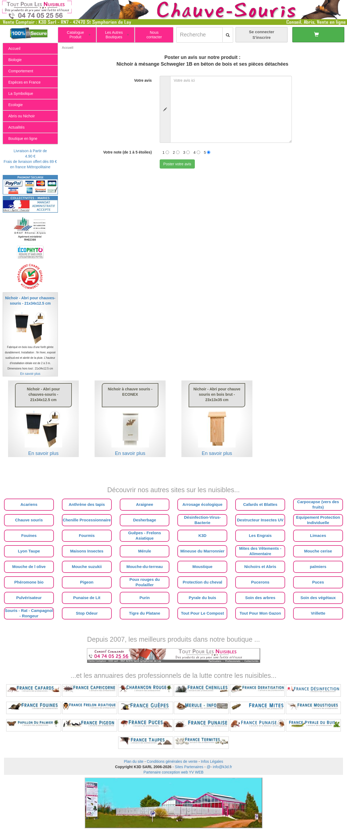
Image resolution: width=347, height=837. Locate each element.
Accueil (67, 48)
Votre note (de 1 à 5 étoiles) (127, 152)
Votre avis (143, 80)
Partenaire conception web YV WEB (174, 772)
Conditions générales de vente (172, 761)
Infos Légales (212, 761)
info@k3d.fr (222, 767)
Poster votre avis (177, 164)
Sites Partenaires (189, 767)
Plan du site (133, 761)
